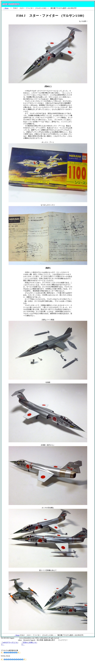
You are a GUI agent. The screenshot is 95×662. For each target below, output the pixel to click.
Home (5, 8)
